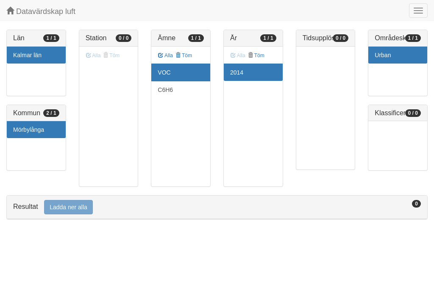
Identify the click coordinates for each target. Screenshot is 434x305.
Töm (183, 55)
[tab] (217, 207)
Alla (165, 55)
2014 (236, 72)
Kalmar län (27, 55)
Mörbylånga (28, 129)
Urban (383, 55)
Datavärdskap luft (40, 11)
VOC (164, 72)
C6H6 (165, 89)
